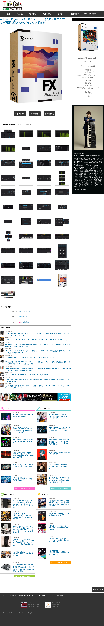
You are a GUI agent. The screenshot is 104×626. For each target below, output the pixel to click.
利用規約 (13, 595)
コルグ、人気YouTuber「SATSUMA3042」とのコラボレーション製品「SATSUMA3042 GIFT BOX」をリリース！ (23, 429)
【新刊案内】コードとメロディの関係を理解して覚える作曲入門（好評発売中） (59, 527)
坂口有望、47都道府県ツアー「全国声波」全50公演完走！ (23, 415)
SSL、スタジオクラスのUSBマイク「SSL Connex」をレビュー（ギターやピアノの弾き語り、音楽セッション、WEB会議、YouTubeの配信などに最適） (23, 568)
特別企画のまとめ (24, 311)
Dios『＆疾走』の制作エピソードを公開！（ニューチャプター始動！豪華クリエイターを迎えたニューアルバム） (59, 442)
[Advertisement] (76, 14)
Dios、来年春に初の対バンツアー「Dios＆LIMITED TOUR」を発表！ (23, 441)
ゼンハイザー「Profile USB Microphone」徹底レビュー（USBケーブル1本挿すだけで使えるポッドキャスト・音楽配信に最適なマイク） (23, 542)
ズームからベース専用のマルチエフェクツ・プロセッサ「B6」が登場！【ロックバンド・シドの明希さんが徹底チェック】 (59, 479)
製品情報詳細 (25, 322)
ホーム (5, 595)
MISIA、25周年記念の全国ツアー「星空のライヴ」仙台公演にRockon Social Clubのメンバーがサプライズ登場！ (23, 454)
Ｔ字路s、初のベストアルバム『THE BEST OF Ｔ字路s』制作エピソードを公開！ (59, 416)
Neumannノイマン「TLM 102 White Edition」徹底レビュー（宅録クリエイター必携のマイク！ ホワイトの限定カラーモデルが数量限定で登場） (23, 530)
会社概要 (60, 595)
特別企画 (24, 317)
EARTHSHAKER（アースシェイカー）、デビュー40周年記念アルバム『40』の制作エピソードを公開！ (59, 429)
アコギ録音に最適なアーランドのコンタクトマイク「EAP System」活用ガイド (29, 357)
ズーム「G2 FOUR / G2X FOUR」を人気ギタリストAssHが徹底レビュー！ (59, 466)
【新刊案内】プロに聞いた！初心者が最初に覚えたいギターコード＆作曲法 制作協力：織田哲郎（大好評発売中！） (59, 503)
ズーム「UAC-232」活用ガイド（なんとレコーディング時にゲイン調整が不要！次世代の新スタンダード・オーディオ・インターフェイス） (23, 504)
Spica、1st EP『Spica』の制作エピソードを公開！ (59, 453)
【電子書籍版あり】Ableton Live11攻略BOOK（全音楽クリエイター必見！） (59, 552)
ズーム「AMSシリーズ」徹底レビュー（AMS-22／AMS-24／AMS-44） (27, 375)
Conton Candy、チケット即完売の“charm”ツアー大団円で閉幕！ (23, 465)
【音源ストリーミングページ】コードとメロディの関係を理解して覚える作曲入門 (59, 540)
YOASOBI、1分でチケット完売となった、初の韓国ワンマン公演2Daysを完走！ (23, 478)
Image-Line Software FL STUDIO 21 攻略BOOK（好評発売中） (59, 514)
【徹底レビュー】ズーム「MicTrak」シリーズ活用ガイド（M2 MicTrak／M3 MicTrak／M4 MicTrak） (36, 340)
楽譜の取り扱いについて (27, 595)
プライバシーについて (46, 595)
